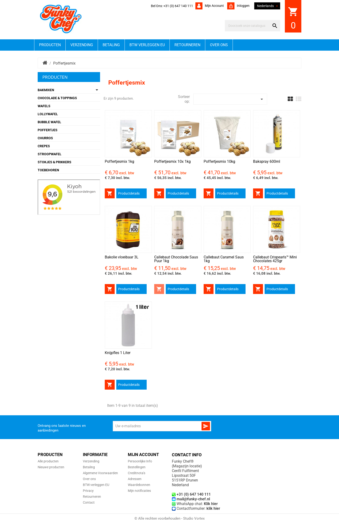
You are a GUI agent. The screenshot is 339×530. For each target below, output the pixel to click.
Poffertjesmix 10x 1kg (172, 161)
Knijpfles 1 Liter (117, 353)
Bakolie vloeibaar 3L (121, 257)
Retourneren (187, 45)
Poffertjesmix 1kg (119, 161)
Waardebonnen (139, 485)
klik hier (213, 508)
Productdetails (129, 193)
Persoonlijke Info (140, 461)
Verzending (81, 45)
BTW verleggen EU (147, 45)
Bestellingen (136, 467)
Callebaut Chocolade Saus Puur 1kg (176, 259)
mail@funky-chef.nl (193, 499)
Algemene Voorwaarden (100, 473)
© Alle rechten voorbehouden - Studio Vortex (169, 518)
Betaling (111, 45)
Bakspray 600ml (266, 161)
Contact (89, 502)
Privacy (88, 491)
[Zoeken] (248, 25)
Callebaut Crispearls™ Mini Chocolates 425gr (275, 259)
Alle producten (48, 461)
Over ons (219, 45)
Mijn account (214, 6)
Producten (50, 45)
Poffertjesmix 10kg (219, 161)
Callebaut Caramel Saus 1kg (224, 259)
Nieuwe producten (51, 467)
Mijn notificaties (139, 491)
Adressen (134, 479)
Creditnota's (136, 473)
